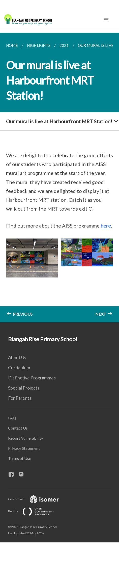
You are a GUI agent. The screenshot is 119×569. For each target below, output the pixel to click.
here (106, 225)
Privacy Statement (24, 448)
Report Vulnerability (25, 438)
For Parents (19, 398)
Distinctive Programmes (32, 377)
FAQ (12, 417)
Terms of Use (19, 458)
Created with (37, 499)
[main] (59, 177)
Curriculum (19, 367)
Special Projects (23, 388)
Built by (35, 511)
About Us (17, 357)
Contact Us (18, 427)
